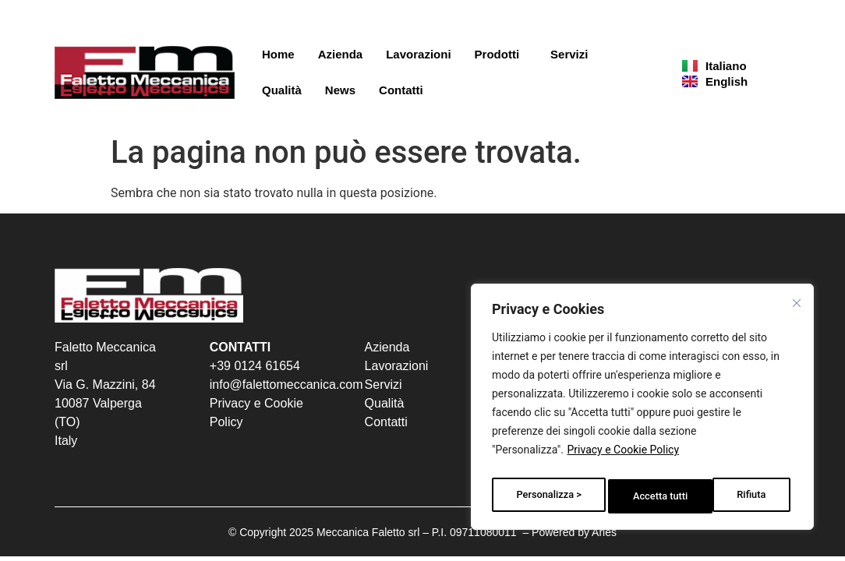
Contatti (401, 90)
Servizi (569, 54)
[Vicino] (799, 306)
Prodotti (501, 54)
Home (278, 54)
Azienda (340, 54)
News (340, 90)
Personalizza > (548, 496)
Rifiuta (648, 496)
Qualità (282, 90)
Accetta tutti (742, 496)
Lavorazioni (418, 54)
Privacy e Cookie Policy (623, 457)
